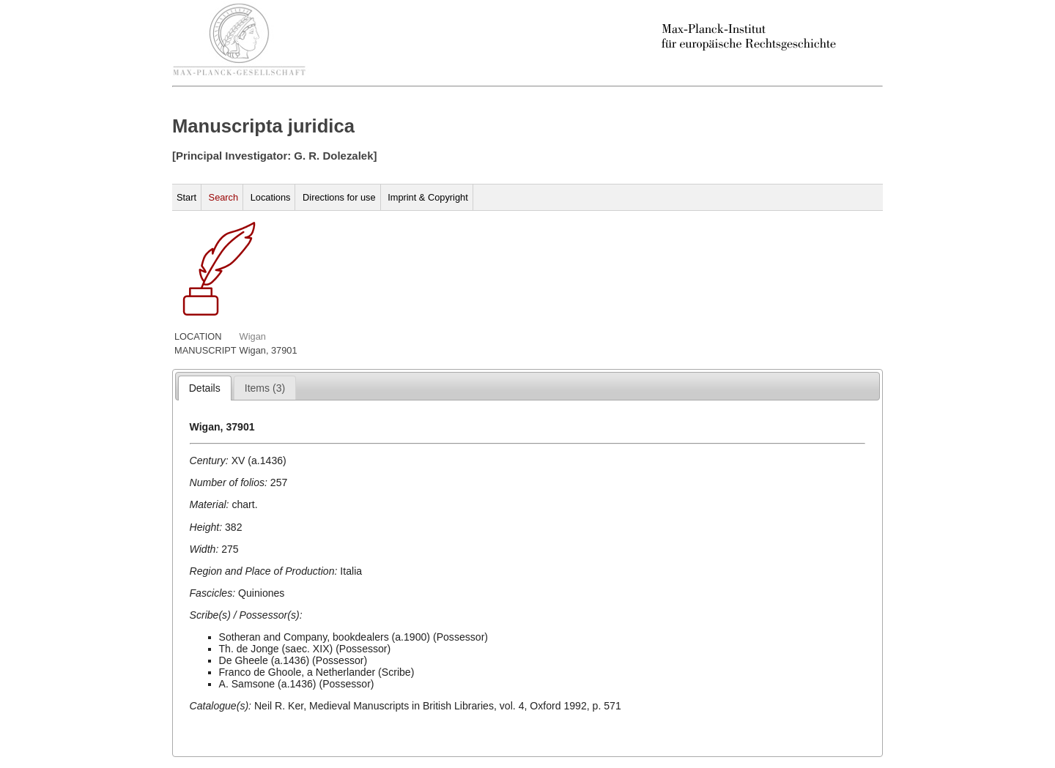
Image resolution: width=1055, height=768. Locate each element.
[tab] (205, 388)
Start (186, 197)
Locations (271, 197)
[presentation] (205, 388)
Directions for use (339, 197)
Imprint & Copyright (428, 197)
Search (224, 197)
